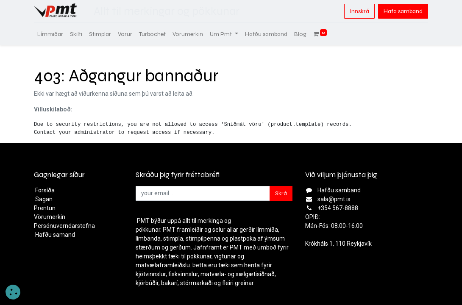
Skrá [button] (281, 193)
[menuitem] (50, 34)
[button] (13, 292)
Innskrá (359, 11)
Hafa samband (403, 11)
